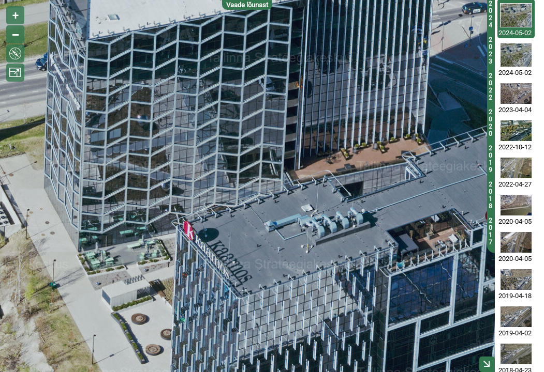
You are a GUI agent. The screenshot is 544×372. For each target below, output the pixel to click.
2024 (490, 14)
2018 (490, 195)
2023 (490, 50)
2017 (490, 231)
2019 (490, 159)
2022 (490, 86)
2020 (490, 123)
